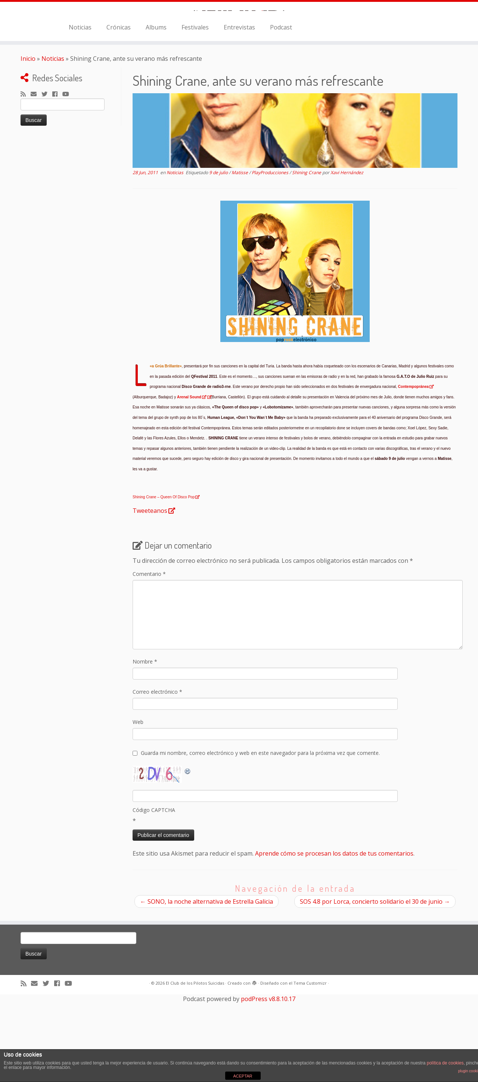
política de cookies (445, 1063)
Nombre (145, 745)
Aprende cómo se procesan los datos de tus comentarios (334, 937)
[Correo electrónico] (36, 178)
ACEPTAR (242, 1076)
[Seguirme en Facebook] (57, 178)
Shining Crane (307, 256)
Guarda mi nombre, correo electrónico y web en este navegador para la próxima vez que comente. (260, 836)
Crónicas (118, 111)
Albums (156, 111)
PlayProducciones (270, 256)
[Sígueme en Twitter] (46, 178)
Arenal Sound (189, 481)
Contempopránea (413, 470)
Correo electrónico (157, 775)
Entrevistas (239, 111)
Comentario (149, 657)
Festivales (195, 111)
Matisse (240, 256)
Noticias (80, 111)
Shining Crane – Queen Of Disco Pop (164, 581)
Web (138, 805)
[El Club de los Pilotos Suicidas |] (239, 52)
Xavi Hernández (346, 256)
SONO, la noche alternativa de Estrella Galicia (206, 985)
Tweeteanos (150, 594)
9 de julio (219, 256)
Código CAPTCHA (154, 893)
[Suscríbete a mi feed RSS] (26, 178)
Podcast (281, 111)
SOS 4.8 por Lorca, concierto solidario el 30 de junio (375, 985)
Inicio (28, 142)
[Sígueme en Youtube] (68, 178)
